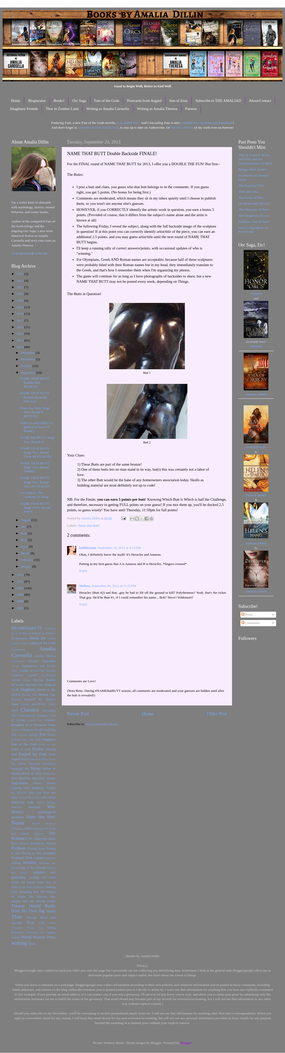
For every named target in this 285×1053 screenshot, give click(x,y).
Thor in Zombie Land (62, 109)
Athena (15, 680)
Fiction (38, 749)
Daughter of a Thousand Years (33, 725)
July (24, 526)
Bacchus (38, 680)
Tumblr (27, 253)
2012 (20, 575)
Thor (16, 917)
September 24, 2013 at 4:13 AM (119, 548)
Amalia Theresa (45, 656)
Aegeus (15, 643)
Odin (27, 828)
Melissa (84, 586)
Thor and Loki (248, 191)
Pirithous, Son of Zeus (253, 221)
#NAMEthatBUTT (26, 628)
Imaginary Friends (24, 109)
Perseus (50, 843)
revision (29, 862)
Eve (43, 734)
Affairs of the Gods (42, 643)
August (26, 520)
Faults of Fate (47, 744)
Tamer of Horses (35, 887)
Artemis (50, 670)
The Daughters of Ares (253, 215)
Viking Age (35, 927)
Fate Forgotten (45, 739)
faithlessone (87, 548)
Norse (17, 823)
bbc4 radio (18, 685)
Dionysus (27, 729)
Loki (30, 802)
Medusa (51, 802)
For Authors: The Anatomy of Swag (34, 495)
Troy (30, 922)
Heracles (25, 778)
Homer (37, 783)
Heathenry (49, 763)
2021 (20, 294)
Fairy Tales (27, 739)
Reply (83, 571)
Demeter (16, 729)
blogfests (27, 689)
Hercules (38, 778)
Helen (36, 768)
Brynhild (29, 699)
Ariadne (23, 670)
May (24, 540)
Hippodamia (19, 783)
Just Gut (35, 792)
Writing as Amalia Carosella (107, 109)
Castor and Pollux (33, 704)
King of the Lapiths (29, 797)
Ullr (41, 923)
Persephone (37, 843)
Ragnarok (50, 857)
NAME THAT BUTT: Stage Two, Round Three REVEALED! (36, 452)
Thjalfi (50, 911)
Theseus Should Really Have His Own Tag (33, 908)
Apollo (15, 665)
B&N (263, 394)
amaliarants (17, 661)
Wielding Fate (35, 932)
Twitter (16, 253)
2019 (20, 307)
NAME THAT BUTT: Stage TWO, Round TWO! (35, 508)
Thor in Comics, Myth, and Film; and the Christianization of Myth (255, 159)
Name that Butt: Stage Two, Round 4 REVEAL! (35, 412)
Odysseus (38, 828)
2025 (20, 274)
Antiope (33, 661)
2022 (20, 287)
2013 (20, 347)
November (28, 359)
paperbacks (48, 838)
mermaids (34, 807)
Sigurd (31, 882)
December (28, 353)
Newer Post (78, 713)
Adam (51, 638)
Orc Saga (79, 101)
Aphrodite (48, 661)
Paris (14, 843)
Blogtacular (37, 101)
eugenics (23, 734)
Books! (58, 101)
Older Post (217, 713)
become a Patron (182, 127)
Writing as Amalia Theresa (157, 109)
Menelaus (16, 807)
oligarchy (39, 833)
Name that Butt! (89, 525)
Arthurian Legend (24, 675)
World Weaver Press (38, 937)
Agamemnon (18, 649)
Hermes (50, 778)
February (27, 560)
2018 (20, 314)
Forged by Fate (32, 754)
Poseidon (49, 853)
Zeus (31, 944)
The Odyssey (37, 896)
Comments (250, 623)
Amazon (256, 293)
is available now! (128, 123)
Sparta (21, 887)
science (39, 872)
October (27, 366)
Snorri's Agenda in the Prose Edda (253, 230)
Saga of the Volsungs (33, 867)
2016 (20, 327)
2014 (20, 340)
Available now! (256, 447)
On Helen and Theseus (253, 203)
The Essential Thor (251, 185)
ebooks (38, 729)
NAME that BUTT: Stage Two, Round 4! (37, 439)
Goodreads (40, 253)
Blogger (185, 1043)
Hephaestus (49, 773)
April (25, 546)
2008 (20, 601)
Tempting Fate (29, 892)
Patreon (191, 109)
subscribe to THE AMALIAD (98, 127)
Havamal (34, 763)
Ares (14, 670)
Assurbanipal (48, 675)
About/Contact (260, 101)
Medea (40, 802)
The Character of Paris (253, 209)
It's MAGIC (19, 792)
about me (38, 638)
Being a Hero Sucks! (252, 169)
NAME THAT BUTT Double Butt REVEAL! (34, 382)
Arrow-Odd (37, 670)
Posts (246, 614)
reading (15, 863)
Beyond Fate (34, 685)
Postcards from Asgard (144, 101)
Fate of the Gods (106, 101)
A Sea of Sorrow (30, 633)
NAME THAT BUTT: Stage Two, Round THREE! (35, 467)
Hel (26, 769)
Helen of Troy (31, 773)
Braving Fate (29, 694)
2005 (20, 608)
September (28, 373)
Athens (27, 679)
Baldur (50, 680)
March (26, 553)
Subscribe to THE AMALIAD (218, 101)
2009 (20, 594)
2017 (20, 320)
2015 (20, 333)
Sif (23, 882)
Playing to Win (32, 853)
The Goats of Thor (251, 198)
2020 (20, 300)
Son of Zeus (178, 101)
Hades (22, 763)
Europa (33, 734)
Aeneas (24, 643)
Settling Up (37, 877)
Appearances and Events (38, 666)
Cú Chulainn (46, 720)
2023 (20, 280)
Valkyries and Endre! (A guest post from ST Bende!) (36, 427)
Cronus (31, 720)
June (24, 533)
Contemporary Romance (33, 715)
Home (15, 101)
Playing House (36, 848)
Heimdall (17, 769)
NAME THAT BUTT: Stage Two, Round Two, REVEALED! (35, 482)
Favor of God (20, 749)
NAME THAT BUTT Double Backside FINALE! (34, 397)
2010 (20, 588)
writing (19, 943)
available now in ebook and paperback (207, 123)
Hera (14, 778)
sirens (40, 882)
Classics (29, 710)
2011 (20, 581)
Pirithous (18, 848)
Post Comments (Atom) (102, 724)
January (26, 566)
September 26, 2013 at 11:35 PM (114, 586)
